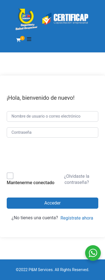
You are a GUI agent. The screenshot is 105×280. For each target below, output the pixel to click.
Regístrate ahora (76, 218)
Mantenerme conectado (30, 182)
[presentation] (45, 156)
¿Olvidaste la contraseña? (76, 179)
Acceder (52, 203)
